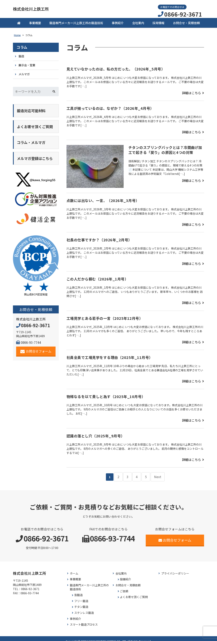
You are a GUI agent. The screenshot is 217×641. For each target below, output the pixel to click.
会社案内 (138, 22)
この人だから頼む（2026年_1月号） (97, 277)
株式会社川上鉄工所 (36, 9)
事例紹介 (118, 22)
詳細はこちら (192, 92)
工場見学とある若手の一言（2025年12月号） (104, 315)
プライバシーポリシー (175, 568)
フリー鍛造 (81, 596)
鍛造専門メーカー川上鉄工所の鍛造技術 (76, 22)
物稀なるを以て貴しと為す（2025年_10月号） (105, 393)
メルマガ (24, 72)
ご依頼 (124, 586)
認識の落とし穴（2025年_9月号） (95, 432)
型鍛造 (78, 590)
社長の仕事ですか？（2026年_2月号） (99, 238)
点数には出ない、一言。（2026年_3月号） (102, 199)
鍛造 (21, 55)
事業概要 (35, 22)
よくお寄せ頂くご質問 (134, 592)
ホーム (74, 568)
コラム (22, 46)
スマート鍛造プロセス (84, 619)
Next (155, 472)
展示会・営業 (27, 64)
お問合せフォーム (36, 342)
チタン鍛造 (81, 601)
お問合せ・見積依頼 (186, 22)
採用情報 (158, 22)
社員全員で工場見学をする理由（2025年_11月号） (109, 354)
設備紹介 (125, 574)
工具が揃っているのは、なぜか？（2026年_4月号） (110, 107)
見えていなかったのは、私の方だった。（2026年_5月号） (115, 68)
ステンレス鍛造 (84, 607)
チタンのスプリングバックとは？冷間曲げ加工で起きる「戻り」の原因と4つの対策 (165, 149)
